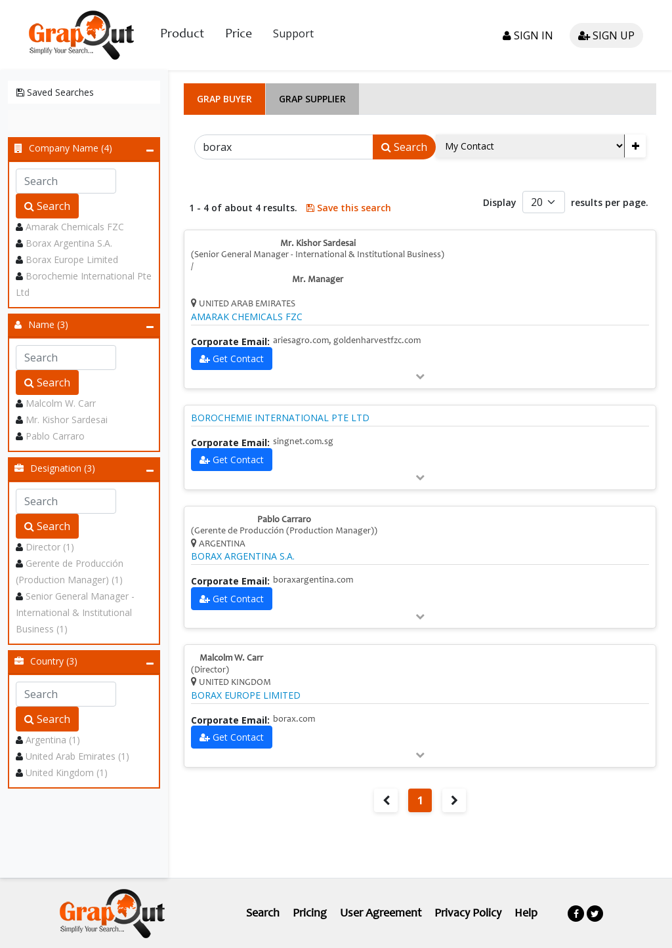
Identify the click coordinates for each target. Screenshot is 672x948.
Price (238, 34)
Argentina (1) (53, 739)
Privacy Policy (467, 914)
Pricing (310, 914)
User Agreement (380, 914)
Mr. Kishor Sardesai (67, 419)
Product (182, 34)
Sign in (528, 35)
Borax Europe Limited (72, 259)
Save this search (348, 207)
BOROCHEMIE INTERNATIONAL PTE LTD (280, 418)
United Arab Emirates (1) (77, 756)
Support (293, 33)
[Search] (283, 146)
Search (47, 206)
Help (525, 914)
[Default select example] (543, 202)
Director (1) (50, 547)
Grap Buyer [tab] (224, 99)
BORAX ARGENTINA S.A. (243, 556)
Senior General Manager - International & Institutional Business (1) (75, 612)
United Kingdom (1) (67, 772)
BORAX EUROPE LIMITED (246, 695)
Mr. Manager (317, 280)
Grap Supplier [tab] (312, 99)
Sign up (606, 35)
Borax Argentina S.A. (69, 243)
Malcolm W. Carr (61, 403)
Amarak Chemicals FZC (75, 226)
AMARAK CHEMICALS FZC (247, 317)
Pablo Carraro (55, 436)
